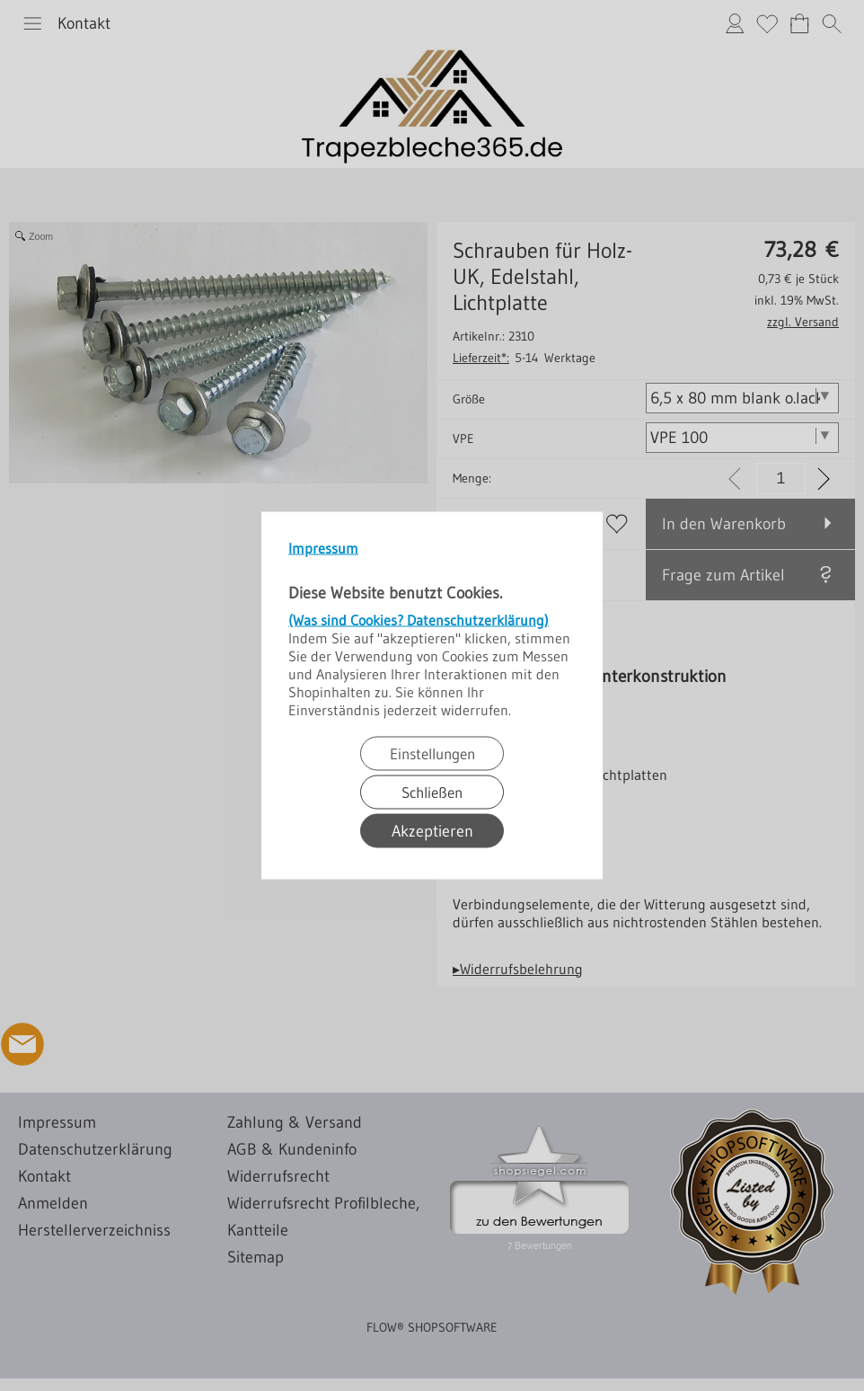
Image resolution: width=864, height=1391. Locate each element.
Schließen (432, 792)
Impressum (323, 548)
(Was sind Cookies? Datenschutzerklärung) (418, 620)
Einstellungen (432, 753)
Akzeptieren (432, 831)
